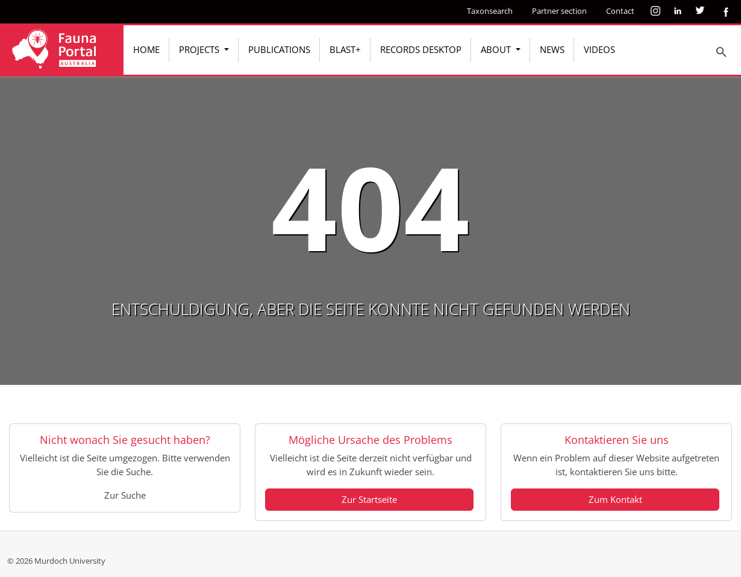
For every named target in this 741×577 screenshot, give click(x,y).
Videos (599, 49)
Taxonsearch (490, 10)
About (497, 49)
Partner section (559, 10)
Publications (279, 49)
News (552, 49)
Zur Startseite (369, 499)
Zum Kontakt (615, 499)
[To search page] (721, 52)
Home (146, 49)
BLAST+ (345, 49)
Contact (620, 10)
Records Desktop (420, 49)
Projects (200, 49)
